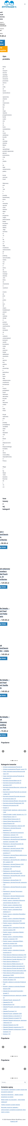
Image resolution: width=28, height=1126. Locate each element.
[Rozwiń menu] (24, 4)
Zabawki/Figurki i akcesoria (11, 1000)
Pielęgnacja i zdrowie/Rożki (12, 880)
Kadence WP (14, 1121)
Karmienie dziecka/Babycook (12, 780)
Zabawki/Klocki (8, 1004)
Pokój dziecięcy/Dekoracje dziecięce (14, 955)
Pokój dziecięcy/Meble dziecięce (13, 964)
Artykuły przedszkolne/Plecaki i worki (15, 769)
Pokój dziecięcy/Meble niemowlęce (14, 966)
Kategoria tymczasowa (11, 805)
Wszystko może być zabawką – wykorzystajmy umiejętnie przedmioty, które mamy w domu (13, 1110)
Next (25, 751)
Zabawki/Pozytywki (10, 1011)
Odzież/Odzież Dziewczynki (11, 819)
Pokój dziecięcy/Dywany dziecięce (14, 957)
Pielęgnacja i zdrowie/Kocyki (13, 837)
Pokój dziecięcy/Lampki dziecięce (14, 959)
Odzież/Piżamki (9, 823)
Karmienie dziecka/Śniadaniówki (13, 803)
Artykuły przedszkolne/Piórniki (12, 767)
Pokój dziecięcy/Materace (11, 961)
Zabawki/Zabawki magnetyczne (13, 1027)
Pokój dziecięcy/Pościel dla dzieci (14, 968)
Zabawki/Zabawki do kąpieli (12, 1018)
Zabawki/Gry (8, 1002)
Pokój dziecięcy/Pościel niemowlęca (14, 970)
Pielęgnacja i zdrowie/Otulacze (13, 864)
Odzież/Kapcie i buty (10, 816)
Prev (3, 751)
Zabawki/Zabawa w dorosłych (12, 1016)
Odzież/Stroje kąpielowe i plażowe (14, 826)
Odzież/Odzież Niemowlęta (12, 821)
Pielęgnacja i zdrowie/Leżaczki (13, 848)
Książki (6, 807)
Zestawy (6, 1034)
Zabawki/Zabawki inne (10, 1025)
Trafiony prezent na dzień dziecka (10, 1104)
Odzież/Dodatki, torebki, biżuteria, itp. (15, 814)
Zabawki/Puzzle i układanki (12, 1013)
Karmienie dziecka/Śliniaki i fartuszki (14, 801)
